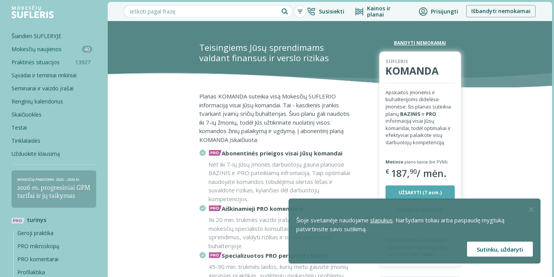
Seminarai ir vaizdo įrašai (42, 88)
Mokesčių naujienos (52, 49)
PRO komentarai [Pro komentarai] (37, 259)
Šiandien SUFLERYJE (36, 36)
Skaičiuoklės (27, 114)
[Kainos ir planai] (381, 11)
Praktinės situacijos (54, 62)
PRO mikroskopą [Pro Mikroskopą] (38, 246)
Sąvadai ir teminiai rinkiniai (44, 75)
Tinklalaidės (26, 140)
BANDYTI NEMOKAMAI (420, 43)
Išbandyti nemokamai (501, 11)
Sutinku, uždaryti (500, 249)
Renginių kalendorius (37, 101)
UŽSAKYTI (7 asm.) (420, 192)
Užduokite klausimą (36, 153)
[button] (325, 11)
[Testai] (48, 127)
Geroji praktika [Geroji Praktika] (35, 233)
